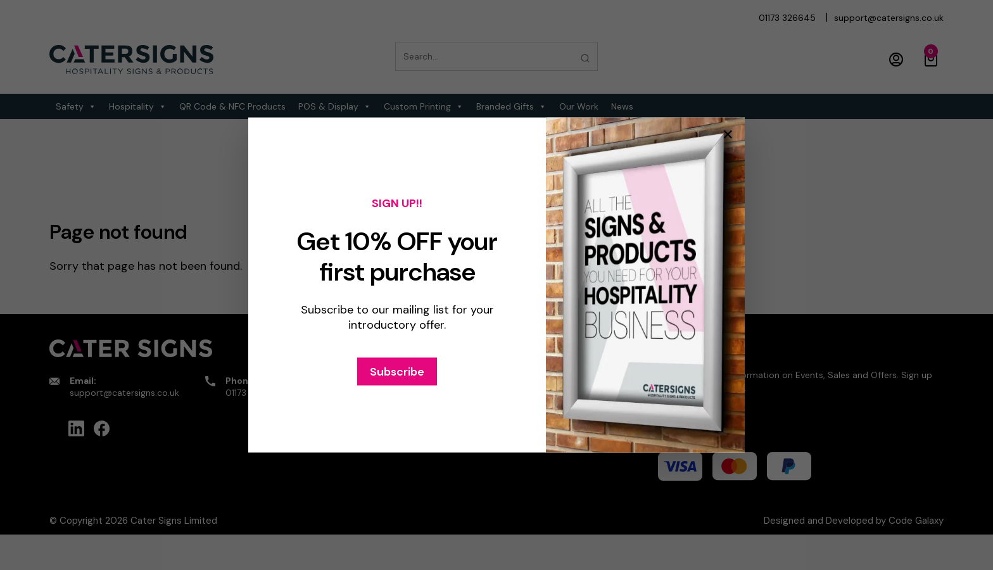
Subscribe (397, 371)
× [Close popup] (727, 134)
